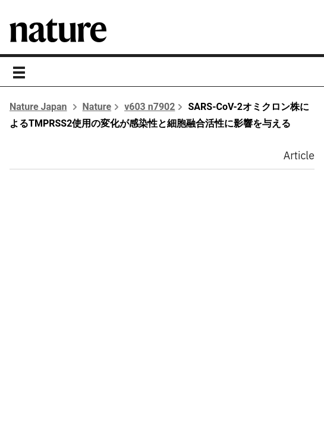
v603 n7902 (149, 106)
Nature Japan (38, 106)
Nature (97, 106)
